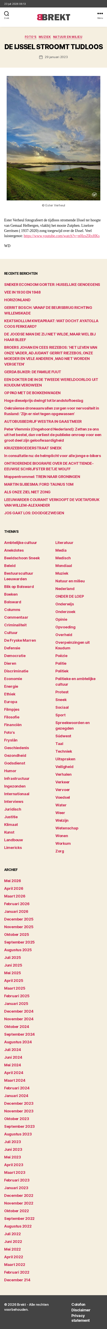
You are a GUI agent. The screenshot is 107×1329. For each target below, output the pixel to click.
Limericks (13, 847)
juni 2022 (13, 1241)
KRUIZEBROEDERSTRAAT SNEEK (33, 448)
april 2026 (13, 888)
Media (61, 550)
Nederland (65, 588)
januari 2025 (16, 1003)
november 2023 (19, 1111)
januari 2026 (16, 911)
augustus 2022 (18, 1226)
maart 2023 (14, 1172)
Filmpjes (11, 709)
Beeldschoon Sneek (22, 558)
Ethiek (9, 694)
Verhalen (63, 774)
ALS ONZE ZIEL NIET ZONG (27, 492)
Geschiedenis (16, 748)
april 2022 (13, 1257)
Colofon (78, 1304)
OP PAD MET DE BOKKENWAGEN (32, 393)
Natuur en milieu (67, 37)
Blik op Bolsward (19, 586)
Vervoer (62, 790)
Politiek (61, 671)
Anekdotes (14, 550)
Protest (61, 692)
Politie (60, 663)
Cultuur (11, 632)
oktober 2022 (16, 1211)
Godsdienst (14, 763)
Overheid (63, 635)
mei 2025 (12, 973)
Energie (11, 686)
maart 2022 (14, 1264)
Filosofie (11, 717)
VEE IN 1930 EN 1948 (22, 292)
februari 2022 (16, 1272)
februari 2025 (17, 996)
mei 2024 (12, 1065)
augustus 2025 (18, 950)
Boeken (10, 594)
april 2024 (13, 1073)
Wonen (61, 836)
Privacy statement (80, 1318)
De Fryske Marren (20, 640)
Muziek (45, 37)
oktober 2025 (16, 934)
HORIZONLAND (17, 300)
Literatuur (64, 542)
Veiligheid (64, 766)
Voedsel (62, 797)
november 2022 (18, 1203)
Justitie (11, 817)
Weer (60, 813)
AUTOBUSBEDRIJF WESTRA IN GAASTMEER (43, 421)
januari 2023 (16, 1188)
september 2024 (19, 1034)
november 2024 (19, 1019)
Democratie (14, 656)
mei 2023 (12, 1157)
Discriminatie (16, 671)
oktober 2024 (16, 1026)
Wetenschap (66, 828)
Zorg (59, 851)
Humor (10, 771)
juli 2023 (12, 1142)
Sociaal (62, 707)
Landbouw (13, 840)
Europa (10, 702)
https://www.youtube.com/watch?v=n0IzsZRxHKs (62, 236)
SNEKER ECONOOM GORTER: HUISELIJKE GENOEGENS (52, 284)
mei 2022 (12, 1249)
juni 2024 (13, 1057)
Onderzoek (65, 612)
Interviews (13, 801)
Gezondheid (15, 755)
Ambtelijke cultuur (20, 542)
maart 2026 (14, 896)
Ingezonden (14, 786)
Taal (59, 743)
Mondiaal (63, 565)
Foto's (31, 37)
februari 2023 (17, 1180)
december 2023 (19, 1103)
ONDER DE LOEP (69, 596)
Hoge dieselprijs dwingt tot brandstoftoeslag (43, 400)
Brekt (21, 1304)
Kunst (9, 832)
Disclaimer (80, 1310)
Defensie (12, 648)
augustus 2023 (18, 1134)
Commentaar (16, 617)
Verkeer (62, 782)
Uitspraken (65, 759)
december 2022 (18, 1195)
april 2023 (13, 1165)
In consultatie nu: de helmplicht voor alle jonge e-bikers (52, 456)
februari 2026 (17, 904)
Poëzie (61, 656)
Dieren (10, 663)
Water (61, 805)
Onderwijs (64, 604)
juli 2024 (12, 1049)
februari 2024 (17, 1088)
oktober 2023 (16, 1119)
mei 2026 (12, 881)
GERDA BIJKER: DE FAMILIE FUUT (32, 372)
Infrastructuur (17, 778)
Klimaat (11, 824)
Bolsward (12, 602)
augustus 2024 (18, 1042)
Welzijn (61, 820)
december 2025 (19, 919)
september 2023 (19, 1126)
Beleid (9, 565)
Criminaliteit (15, 625)
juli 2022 (12, 1234)
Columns (12, 609)
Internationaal (16, 794)
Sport (60, 715)
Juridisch (12, 809)
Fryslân (10, 740)
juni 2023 (13, 1149)
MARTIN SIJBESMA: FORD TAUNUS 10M (38, 484)
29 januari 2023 (56, 57)
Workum (63, 843)
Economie (13, 679)
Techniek (63, 751)
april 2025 (13, 980)
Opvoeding (65, 627)
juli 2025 (12, 957)
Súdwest (63, 736)
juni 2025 (13, 965)
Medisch (63, 558)
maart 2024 (14, 1080)
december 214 (17, 1280)
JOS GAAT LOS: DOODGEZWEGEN (34, 513)
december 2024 (19, 1011)
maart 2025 (14, 988)
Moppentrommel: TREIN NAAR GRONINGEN (42, 476)
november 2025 (19, 927)
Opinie (61, 619)
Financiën (13, 725)
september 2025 (19, 942)
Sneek (61, 699)
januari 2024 (16, 1096)
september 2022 (19, 1218)
